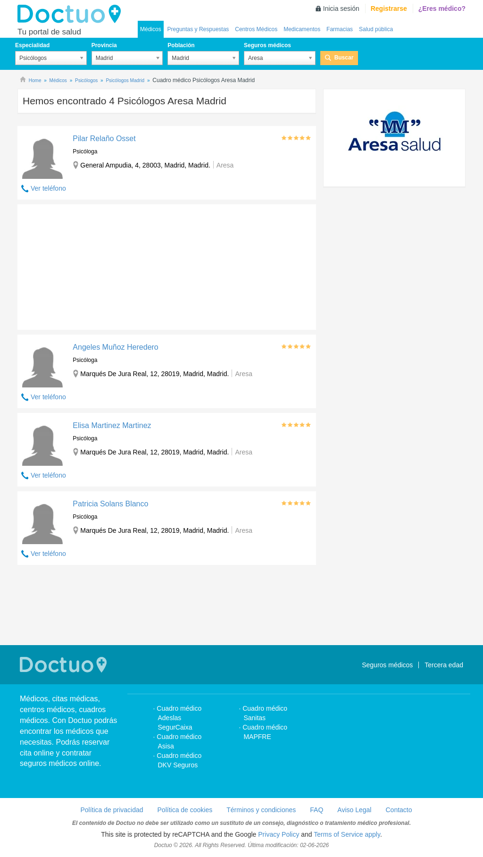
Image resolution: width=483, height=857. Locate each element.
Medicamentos (301, 29)
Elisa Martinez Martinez (112, 425)
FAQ (316, 810)
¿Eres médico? (442, 8)
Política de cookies (185, 810)
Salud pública (376, 29)
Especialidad (32, 45)
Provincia (104, 45)
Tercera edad (444, 665)
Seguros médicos (267, 45)
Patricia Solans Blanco (110, 504)
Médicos (150, 29)
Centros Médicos (256, 29)
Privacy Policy (278, 834)
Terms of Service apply (347, 834)
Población (180, 45)
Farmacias (339, 29)
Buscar (344, 57)
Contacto (398, 810)
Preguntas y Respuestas (198, 29)
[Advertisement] (89, 265)
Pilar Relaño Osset (104, 138)
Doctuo (71, 14)
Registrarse (389, 8)
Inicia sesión (341, 8)
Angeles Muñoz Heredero (115, 347)
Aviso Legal (354, 810)
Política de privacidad (111, 810)
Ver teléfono (48, 188)
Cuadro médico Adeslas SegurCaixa (179, 718)
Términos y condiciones (261, 810)
